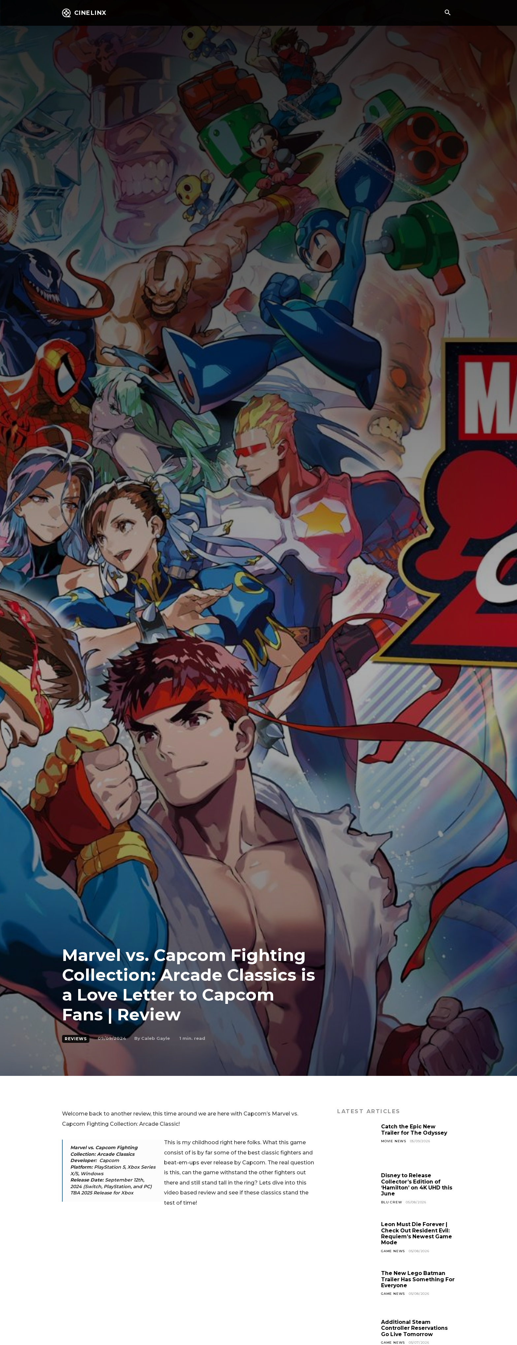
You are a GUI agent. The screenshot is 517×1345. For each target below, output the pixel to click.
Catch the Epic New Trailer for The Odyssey (415, 1129)
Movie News (393, 1141)
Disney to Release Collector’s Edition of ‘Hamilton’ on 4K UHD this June (417, 1184)
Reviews (75, 1039)
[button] (447, 13)
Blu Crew (391, 1202)
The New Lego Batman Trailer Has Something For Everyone (413, 1279)
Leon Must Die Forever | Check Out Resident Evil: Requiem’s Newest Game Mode (417, 1233)
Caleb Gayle (155, 1038)
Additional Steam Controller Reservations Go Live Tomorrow (414, 1328)
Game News (393, 1251)
